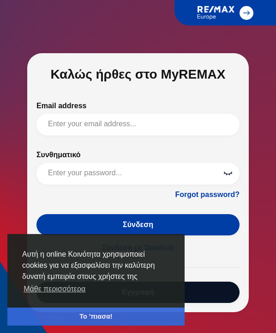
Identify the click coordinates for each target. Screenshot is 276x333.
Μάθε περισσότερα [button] (54, 289)
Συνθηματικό (58, 155)
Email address (61, 106)
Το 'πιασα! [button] (95, 316)
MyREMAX (20, 21)
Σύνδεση (138, 224)
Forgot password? (207, 194)
